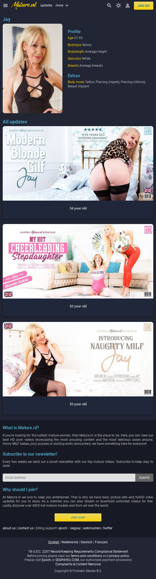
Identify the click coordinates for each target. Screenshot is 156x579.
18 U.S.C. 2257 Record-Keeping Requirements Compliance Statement (78, 551)
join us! (144, 6)
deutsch (87, 542)
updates (46, 5)
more (63, 5)
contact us (25, 528)
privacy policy (119, 556)
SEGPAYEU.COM (67, 560)
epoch (62, 528)
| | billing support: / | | (57, 528)
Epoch (46, 560)
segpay (75, 528)
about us (9, 528)
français (101, 542)
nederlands (70, 542)
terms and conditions (86, 556)
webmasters (92, 528)
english (53, 542)
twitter (107, 528)
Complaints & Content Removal (78, 564)
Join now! (78, 517)
